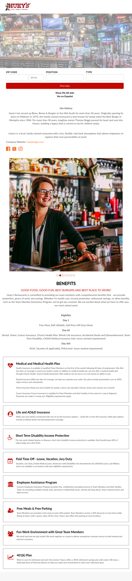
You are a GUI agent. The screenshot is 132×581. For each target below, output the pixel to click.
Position (52, 72)
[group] (66, 214)
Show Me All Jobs (64, 92)
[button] (57, 275)
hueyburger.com (35, 141)
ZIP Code (11, 72)
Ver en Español (65, 96)
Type (89, 72)
